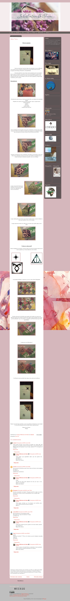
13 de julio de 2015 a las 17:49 (25, 511)
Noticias (33, 32)
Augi (14, 533)
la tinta (14, 466)
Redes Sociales (40, 32)
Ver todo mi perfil (48, 115)
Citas (23, 32)
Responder (15, 449)
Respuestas (17, 451)
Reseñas (47, 32)
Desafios (28, 32)
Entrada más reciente (16, 576)
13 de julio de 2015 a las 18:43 (22, 533)
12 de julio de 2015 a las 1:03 (23, 442)
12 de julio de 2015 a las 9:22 (23, 466)
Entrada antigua (38, 576)
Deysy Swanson (24, 593)
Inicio (12, 32)
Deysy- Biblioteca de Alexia (22, 453)
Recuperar (15, 490)
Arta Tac (17, 436)
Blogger (44, 598)
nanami (14, 442)
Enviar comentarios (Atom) (30, 580)
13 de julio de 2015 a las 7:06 (25, 490)
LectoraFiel (15, 511)
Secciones (17, 32)
